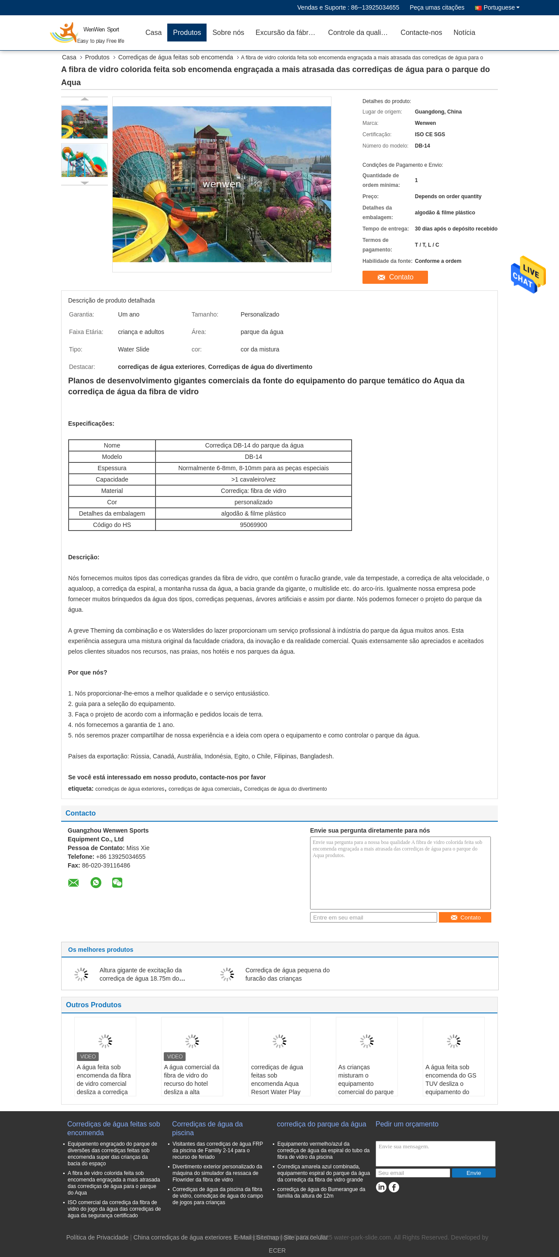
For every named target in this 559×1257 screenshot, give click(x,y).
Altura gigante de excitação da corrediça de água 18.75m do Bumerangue (141, 978)
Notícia (465, 32)
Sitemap (267, 1237)
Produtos (187, 32)
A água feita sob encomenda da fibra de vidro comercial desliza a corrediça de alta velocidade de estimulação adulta (104, 1092)
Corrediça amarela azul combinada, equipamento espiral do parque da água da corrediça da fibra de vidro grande (323, 1173)
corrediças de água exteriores (129, 789)
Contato (401, 277)
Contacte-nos (421, 32)
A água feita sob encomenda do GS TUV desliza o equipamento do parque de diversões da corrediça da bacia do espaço (453, 1092)
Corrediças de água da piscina (207, 1128)
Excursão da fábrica (286, 32)
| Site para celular (304, 1237)
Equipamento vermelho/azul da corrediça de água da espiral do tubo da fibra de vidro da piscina (323, 1150)
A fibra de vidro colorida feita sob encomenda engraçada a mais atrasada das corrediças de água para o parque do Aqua (114, 1183)
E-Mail (243, 1237)
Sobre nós (228, 32)
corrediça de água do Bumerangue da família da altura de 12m (321, 1192)
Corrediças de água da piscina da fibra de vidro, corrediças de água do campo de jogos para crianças (218, 1195)
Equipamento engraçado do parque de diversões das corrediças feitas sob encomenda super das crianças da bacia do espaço (112, 1154)
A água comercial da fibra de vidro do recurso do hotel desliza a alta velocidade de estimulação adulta (191, 1088)
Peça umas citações (437, 7)
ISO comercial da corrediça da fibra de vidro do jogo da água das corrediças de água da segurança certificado (114, 1209)
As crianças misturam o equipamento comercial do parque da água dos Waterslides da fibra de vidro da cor (366, 1092)
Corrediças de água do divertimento (285, 789)
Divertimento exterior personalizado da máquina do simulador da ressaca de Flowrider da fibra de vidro (217, 1173)
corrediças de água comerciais (204, 789)
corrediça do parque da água (321, 1124)
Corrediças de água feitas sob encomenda (175, 57)
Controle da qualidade (361, 32)
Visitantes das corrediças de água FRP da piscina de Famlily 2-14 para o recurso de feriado (218, 1150)
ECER (277, 1250)
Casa (153, 32)
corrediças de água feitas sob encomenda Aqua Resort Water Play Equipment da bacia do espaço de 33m (278, 1088)
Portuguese (501, 7)
